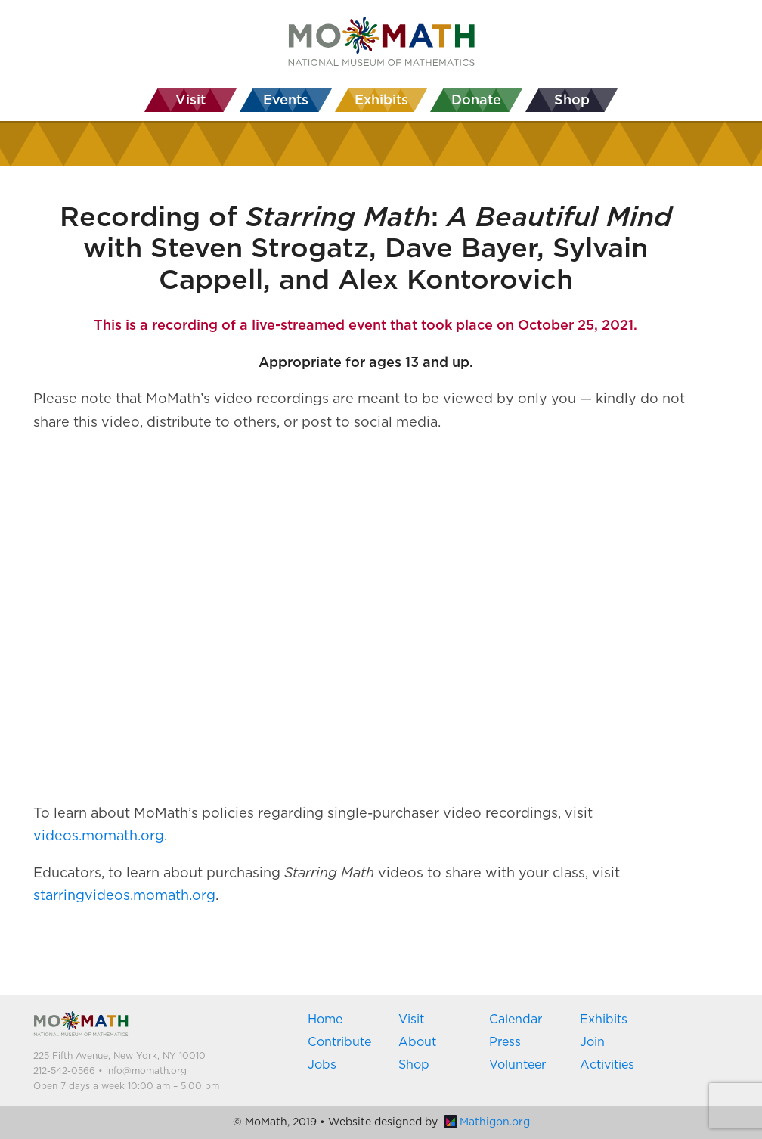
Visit (411, 1019)
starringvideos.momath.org (124, 896)
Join (592, 1042)
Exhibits (603, 1019)
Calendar (515, 1019)
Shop (413, 1065)
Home (325, 1019)
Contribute (339, 1042)
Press (505, 1042)
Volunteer (517, 1065)
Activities (607, 1065)
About (417, 1042)
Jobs (322, 1065)
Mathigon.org (487, 1122)
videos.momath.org (98, 836)
